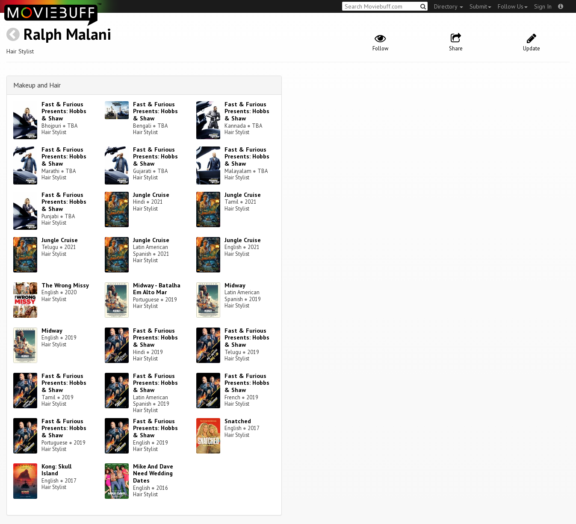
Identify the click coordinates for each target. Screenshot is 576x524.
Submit (480, 6)
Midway (234, 285)
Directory (448, 6)
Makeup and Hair (37, 85)
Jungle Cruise (151, 195)
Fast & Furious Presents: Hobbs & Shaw (63, 111)
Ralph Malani (67, 34)
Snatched (237, 421)
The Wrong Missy (65, 285)
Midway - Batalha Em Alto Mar (156, 288)
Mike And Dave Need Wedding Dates (153, 474)
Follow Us (513, 6)
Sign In (543, 6)
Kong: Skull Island (56, 470)
